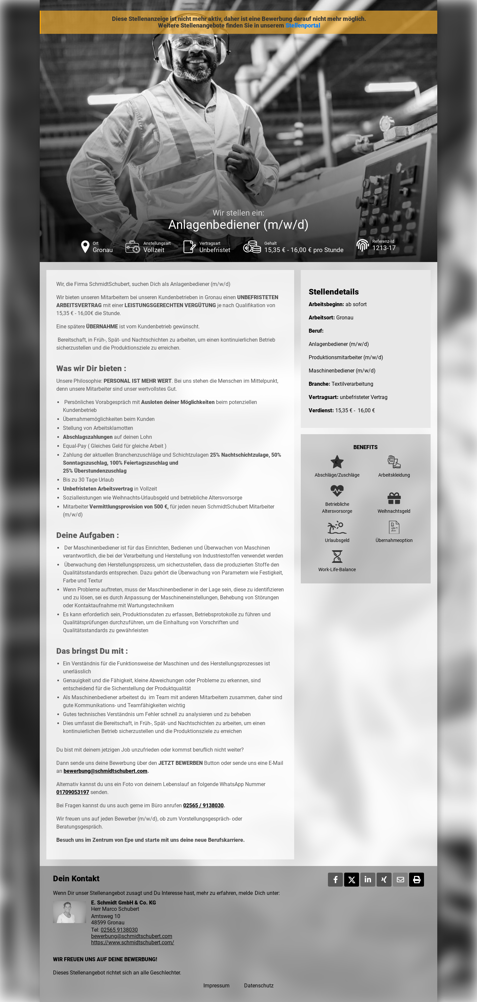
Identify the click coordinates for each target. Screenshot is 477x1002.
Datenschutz (259, 985)
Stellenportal (303, 25)
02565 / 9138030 (203, 805)
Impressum (216, 985)
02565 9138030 (119, 930)
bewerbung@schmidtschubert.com (105, 771)
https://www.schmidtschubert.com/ (132, 942)
